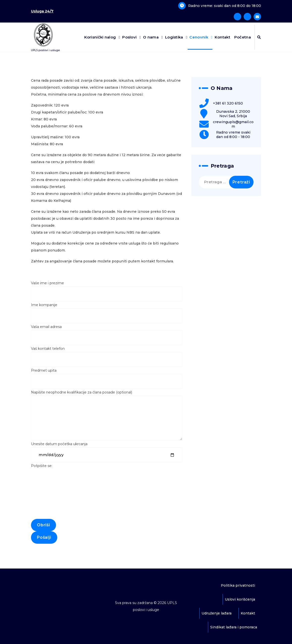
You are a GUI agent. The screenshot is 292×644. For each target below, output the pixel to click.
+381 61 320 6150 (228, 103)
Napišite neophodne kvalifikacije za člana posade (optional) (106, 415)
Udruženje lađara (217, 613)
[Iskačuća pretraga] (259, 37)
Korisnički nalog (100, 37)
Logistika (174, 37)
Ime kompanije (106, 313)
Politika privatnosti (238, 585)
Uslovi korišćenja (240, 599)
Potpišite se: (106, 497)
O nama (151, 37)
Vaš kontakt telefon (106, 356)
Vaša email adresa (106, 334)
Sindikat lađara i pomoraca (233, 627)
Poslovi (129, 37)
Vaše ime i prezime (106, 291)
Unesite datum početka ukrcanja (106, 452)
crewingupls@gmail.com (233, 124)
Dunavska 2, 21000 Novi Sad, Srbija (233, 113)
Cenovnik (198, 37)
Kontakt (222, 37)
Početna (242, 37)
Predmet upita (106, 378)
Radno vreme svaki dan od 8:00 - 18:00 (233, 134)
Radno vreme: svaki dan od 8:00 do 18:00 (224, 5)
